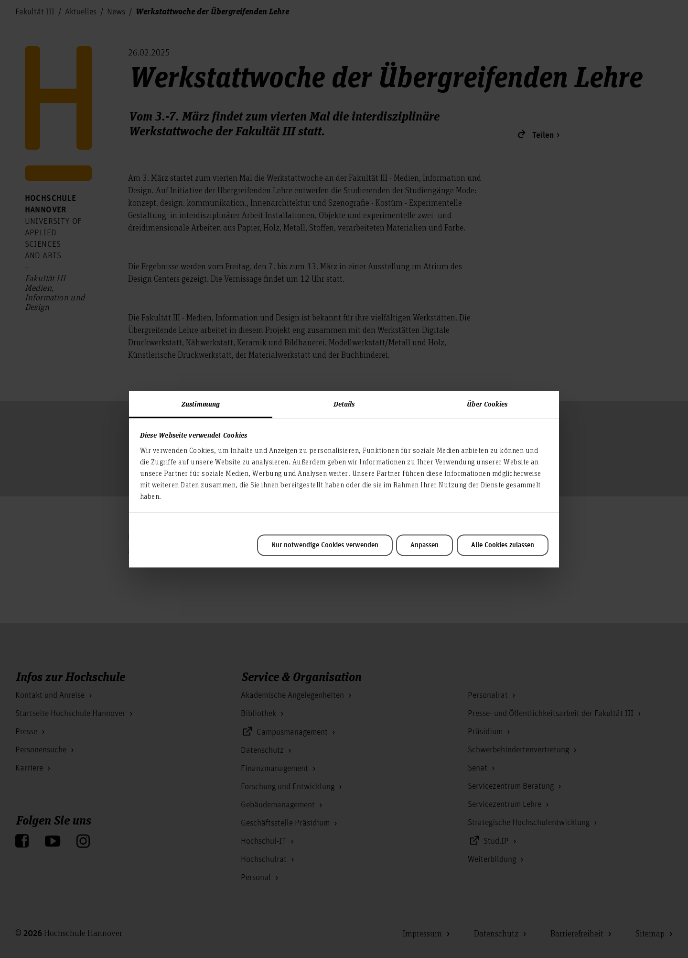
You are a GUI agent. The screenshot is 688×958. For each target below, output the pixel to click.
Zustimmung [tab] (201, 403)
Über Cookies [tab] (487, 403)
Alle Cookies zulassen (502, 545)
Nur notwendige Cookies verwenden (324, 545)
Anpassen (424, 545)
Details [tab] (344, 403)
